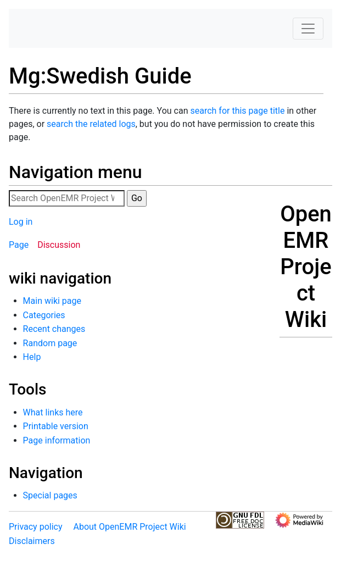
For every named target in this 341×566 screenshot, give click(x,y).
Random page (50, 343)
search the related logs (91, 124)
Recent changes (54, 329)
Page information (57, 440)
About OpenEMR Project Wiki (129, 526)
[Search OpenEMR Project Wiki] (67, 198)
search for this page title (237, 111)
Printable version (55, 426)
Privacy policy (36, 526)
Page (19, 245)
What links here (53, 412)
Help (32, 357)
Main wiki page (52, 301)
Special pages (50, 495)
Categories (44, 315)
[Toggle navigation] (308, 29)
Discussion (58, 245)
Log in (20, 222)
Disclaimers (32, 541)
